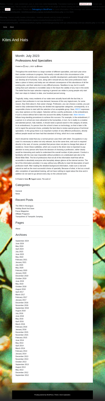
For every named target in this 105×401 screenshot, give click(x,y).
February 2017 (21, 297)
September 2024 (22, 241)
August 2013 (20, 367)
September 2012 (22, 375)
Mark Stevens (79, 115)
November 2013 (21, 359)
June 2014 (19, 340)
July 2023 (19, 252)
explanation (66, 395)
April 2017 (19, 292)
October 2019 (20, 278)
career (39, 179)
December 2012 (21, 372)
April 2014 (19, 346)
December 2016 (21, 303)
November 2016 (21, 305)
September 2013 (22, 364)
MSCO (78, 109)
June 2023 (19, 254)
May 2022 (19, 257)
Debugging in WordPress (42, 9)
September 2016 (22, 308)
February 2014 (21, 351)
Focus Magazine (22, 211)
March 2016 (20, 324)
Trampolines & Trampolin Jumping (29, 217)
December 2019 (21, 276)
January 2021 (20, 262)
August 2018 (20, 289)
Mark (41, 66)
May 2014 (19, 343)
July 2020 (19, 265)
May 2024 (19, 246)
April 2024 (19, 249)
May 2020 (19, 268)
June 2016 (19, 316)
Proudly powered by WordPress (43, 395)
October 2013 (20, 362)
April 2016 (19, 321)
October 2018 (20, 286)
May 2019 (19, 284)
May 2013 (19, 370)
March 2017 (20, 295)
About (12, 27)
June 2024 (19, 243)
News (27, 179)
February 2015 (21, 338)
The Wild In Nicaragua (24, 206)
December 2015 (21, 332)
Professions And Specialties (33, 60)
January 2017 (20, 300)
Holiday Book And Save (24, 208)
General (18, 191)
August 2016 (20, 311)
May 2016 (19, 319)
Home (5, 27)
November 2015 (21, 335)
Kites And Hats (15, 40)
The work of (46, 179)
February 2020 (21, 270)
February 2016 (21, 327)
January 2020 (20, 273)
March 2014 (20, 348)
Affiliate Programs (22, 214)
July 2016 (19, 313)
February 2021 (21, 260)
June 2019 (19, 281)
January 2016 (20, 329)
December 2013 (21, 356)
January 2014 (20, 354)
